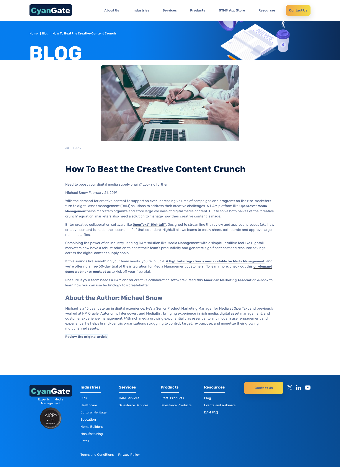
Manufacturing (91, 434)
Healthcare (88, 405)
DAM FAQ (211, 412)
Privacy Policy (129, 455)
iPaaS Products (172, 398)
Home (33, 33)
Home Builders (91, 427)
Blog (45, 33)
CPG (83, 398)
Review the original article (86, 337)
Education (88, 419)
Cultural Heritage (93, 412)
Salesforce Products (176, 405)
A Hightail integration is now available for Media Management (215, 261)
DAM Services (129, 398)
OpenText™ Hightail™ (149, 225)
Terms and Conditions (97, 455)
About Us (111, 10)
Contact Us (298, 10)
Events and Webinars (220, 405)
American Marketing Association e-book (236, 280)
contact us (102, 272)
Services (170, 10)
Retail (84, 441)
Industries (140, 10)
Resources (267, 10)
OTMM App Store (232, 10)
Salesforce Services (134, 405)
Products (197, 10)
